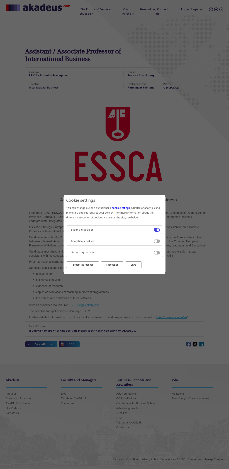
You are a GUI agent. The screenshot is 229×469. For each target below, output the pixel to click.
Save (133, 264)
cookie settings (121, 208)
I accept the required (83, 264)
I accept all (112, 264)
